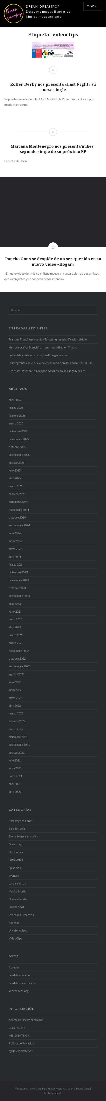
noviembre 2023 (19, 580)
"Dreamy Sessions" (20, 820)
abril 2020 (15, 791)
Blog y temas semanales (23, 836)
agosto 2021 (17, 752)
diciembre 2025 (18, 431)
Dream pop (16, 844)
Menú (94, 6)
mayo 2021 (15, 776)
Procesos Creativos (21, 915)
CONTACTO (17, 1027)
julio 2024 (15, 533)
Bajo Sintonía (17, 828)
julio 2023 (15, 603)
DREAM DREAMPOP (43, 6)
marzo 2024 (16, 564)
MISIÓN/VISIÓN (19, 1035)
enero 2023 (16, 642)
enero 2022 (16, 729)
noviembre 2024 (19, 509)
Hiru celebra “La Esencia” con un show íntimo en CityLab (43, 347)
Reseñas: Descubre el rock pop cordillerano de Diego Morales (47, 371)
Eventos (14, 875)
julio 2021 (15, 760)
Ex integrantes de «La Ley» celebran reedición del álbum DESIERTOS (51, 363)
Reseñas (14, 922)
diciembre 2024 (18, 501)
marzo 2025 (16, 486)
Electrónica (16, 852)
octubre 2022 (17, 658)
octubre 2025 (17, 447)
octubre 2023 (17, 588)
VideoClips (15, 938)
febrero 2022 (17, 721)
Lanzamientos (17, 883)
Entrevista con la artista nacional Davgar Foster (38, 355)
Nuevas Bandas (18, 899)
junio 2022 (15, 690)
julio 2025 (15, 470)
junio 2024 (15, 541)
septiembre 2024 (19, 525)
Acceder (14, 967)
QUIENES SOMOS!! (21, 1051)
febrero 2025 (17, 494)
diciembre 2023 (18, 572)
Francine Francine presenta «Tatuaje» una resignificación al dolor (48, 339)
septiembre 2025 (19, 454)
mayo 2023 (15, 619)
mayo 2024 (15, 548)
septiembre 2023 (19, 595)
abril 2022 (15, 705)
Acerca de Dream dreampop (26, 1020)
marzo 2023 (16, 635)
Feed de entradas (19, 975)
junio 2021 (15, 768)
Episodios (15, 868)
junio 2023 (15, 611)
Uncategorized (18, 930)
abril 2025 (15, 478)
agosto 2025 (17, 462)
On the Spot (16, 907)
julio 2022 (15, 682)
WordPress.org (19, 991)
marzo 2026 (16, 407)
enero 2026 (16, 423)
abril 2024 (15, 556)
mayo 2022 (15, 697)
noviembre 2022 (19, 650)
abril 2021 (15, 784)
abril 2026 (15, 400)
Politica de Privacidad (22, 1043)
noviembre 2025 (19, 439)
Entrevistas (16, 860)
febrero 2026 (17, 415)
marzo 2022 (16, 713)
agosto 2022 (17, 674)
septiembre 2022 (19, 666)
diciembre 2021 (18, 737)
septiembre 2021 (19, 744)
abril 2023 (15, 627)
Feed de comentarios (22, 983)
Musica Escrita (17, 891)
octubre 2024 (17, 517)
